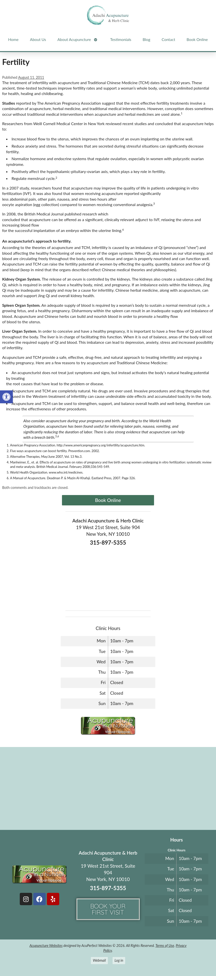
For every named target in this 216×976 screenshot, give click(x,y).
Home (13, 39)
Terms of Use (164, 945)
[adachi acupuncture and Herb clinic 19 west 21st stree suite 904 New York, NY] (108, 788)
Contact (168, 39)
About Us (38, 39)
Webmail (99, 960)
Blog (146, 39)
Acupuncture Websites (45, 945)
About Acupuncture (74, 39)
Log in (119, 960)
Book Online (197, 39)
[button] (6, 396)
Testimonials (120, 39)
